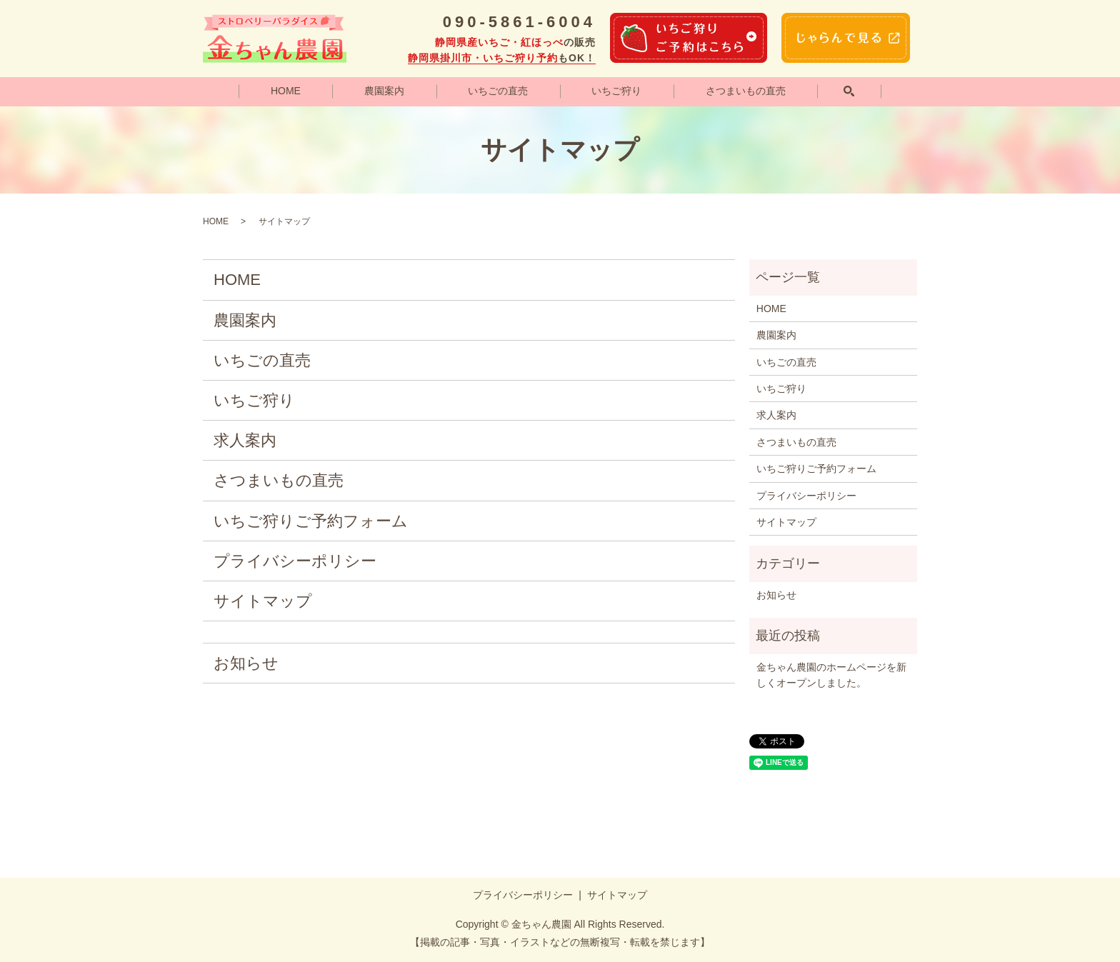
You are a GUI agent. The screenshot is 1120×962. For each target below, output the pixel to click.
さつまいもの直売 (746, 90)
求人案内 (245, 441)
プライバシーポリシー (295, 562)
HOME (285, 90)
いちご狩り (617, 90)
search (850, 92)
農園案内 (384, 90)
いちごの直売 (498, 90)
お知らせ (246, 664)
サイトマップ (263, 602)
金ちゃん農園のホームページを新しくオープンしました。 (831, 674)
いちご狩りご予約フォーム (311, 521)
